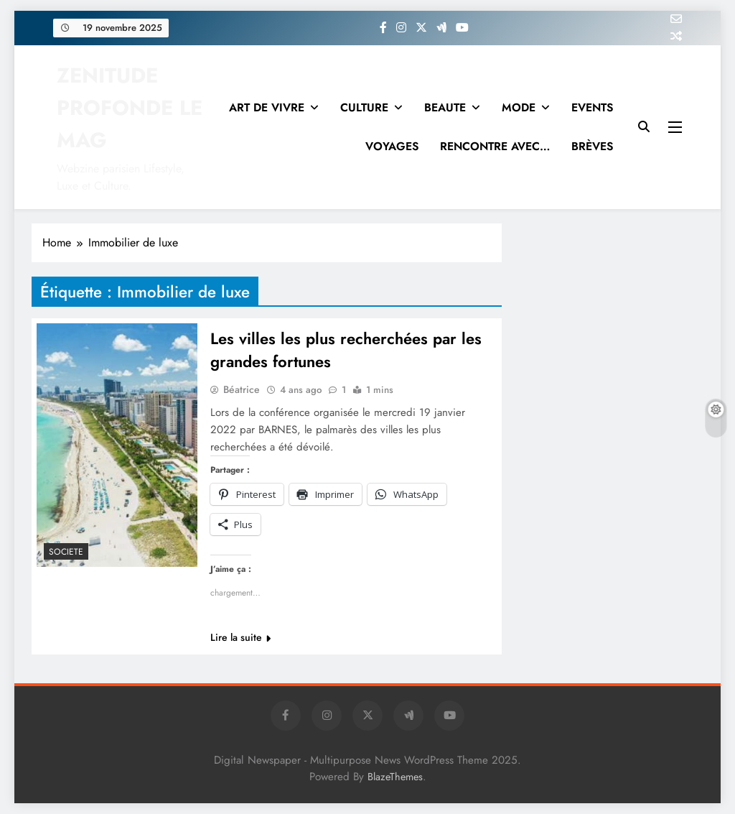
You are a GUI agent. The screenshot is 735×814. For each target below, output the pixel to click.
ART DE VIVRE (266, 107)
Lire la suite (240, 637)
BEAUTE (445, 107)
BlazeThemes (395, 776)
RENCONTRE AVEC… (495, 146)
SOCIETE (66, 551)
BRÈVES (592, 146)
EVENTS (592, 107)
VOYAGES (391, 146)
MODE (518, 107)
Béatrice (241, 389)
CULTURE (364, 107)
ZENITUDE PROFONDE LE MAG (129, 107)
